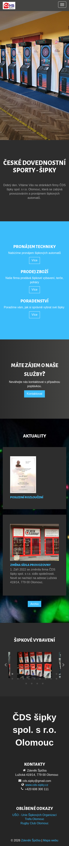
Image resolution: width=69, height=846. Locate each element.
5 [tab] (34, 675)
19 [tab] (26, 684)
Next (63, 665)
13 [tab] (29, 679)
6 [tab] (40, 675)
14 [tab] (34, 679)
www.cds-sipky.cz (36, 784)
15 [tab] (40, 679)
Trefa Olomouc (34, 819)
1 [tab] (12, 675)
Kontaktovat (34, 393)
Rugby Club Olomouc (34, 823)
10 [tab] (12, 679)
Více (34, 260)
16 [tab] (45, 679)
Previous (5, 665)
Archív (34, 604)
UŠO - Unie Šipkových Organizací (34, 815)
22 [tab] (43, 684)
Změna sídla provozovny (30, 565)
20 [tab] (32, 684)
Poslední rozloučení (26, 497)
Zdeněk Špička (31, 840)
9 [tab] (57, 675)
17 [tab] (51, 679)
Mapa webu (50, 840)
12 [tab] (23, 679)
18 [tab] (57, 679)
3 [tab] (23, 675)
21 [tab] (37, 684)
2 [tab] (18, 675)
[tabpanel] (34, 665)
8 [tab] (51, 675)
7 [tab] (45, 675)
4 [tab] (29, 675)
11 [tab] (18, 679)
